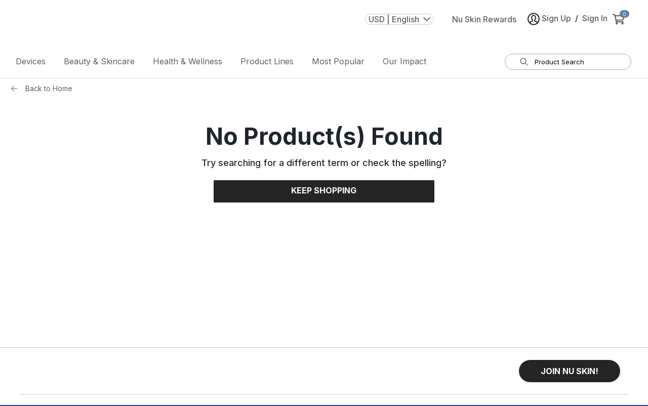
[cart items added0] (621, 25)
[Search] (524, 63)
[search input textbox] (574, 63)
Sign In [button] (595, 24)
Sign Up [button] (549, 24)
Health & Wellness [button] (187, 63)
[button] (569, 373)
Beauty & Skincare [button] (99, 63)
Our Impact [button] (404, 63)
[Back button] (16, 91)
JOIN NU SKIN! (569, 373)
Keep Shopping (323, 193)
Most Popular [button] (338, 63)
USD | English (399, 25)
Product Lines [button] (267, 63)
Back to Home (48, 90)
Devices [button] (31, 63)
